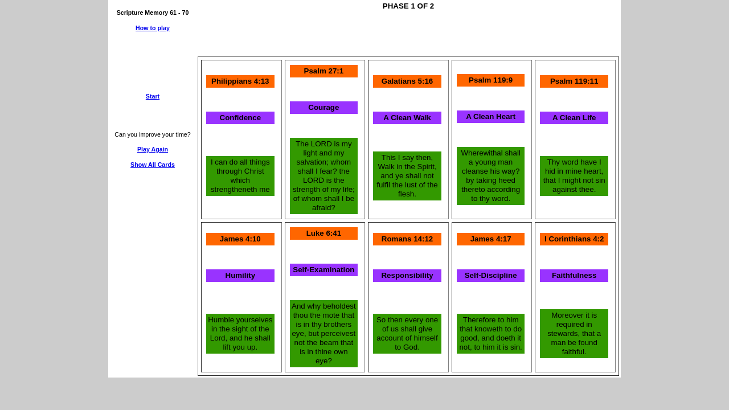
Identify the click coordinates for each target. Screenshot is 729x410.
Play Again (152, 149)
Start (152, 96)
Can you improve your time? (152, 134)
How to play (153, 27)
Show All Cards (152, 164)
